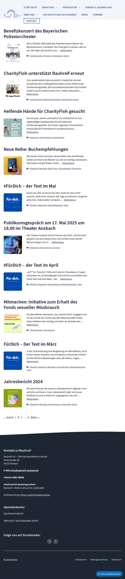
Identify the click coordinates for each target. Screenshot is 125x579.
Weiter (35, 417)
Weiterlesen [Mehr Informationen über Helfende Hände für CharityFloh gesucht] (32, 132)
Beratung (51, 7)
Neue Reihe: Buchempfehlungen (36, 149)
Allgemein (34, 137)
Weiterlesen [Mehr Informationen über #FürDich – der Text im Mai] (70, 199)
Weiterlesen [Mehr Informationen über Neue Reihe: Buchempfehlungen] (68, 163)
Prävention (73, 7)
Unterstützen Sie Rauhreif (60, 14)
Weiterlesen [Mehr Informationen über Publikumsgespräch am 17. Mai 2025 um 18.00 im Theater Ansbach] (58, 242)
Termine (98, 14)
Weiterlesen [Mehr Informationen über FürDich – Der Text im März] (32, 361)
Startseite (30, 7)
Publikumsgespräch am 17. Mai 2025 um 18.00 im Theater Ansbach (44, 225)
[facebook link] (56, 541)
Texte (66, 205)
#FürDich (33, 205)
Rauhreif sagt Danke (51, 99)
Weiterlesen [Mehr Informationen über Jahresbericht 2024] (32, 399)
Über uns (32, 14)
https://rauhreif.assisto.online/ (35, 494)
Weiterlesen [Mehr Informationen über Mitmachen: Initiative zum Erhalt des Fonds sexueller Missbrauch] (32, 324)
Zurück (8, 417)
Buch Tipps (52, 168)
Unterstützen (57, 56)
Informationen (36, 56)
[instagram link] (49, 541)
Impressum (116, 559)
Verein (66, 56)
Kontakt (31, 20)
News (85, 14)
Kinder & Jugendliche (98, 7)
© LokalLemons (10, 559)
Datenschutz (81, 559)
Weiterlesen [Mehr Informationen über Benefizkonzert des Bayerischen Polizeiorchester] (66, 50)
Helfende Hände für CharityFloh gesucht (44, 111)
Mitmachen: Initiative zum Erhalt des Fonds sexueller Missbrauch (40, 304)
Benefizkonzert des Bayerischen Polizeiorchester (36, 33)
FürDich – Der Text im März (30, 344)
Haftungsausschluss (99, 559)
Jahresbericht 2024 (23, 381)
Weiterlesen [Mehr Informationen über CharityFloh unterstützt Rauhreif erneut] (32, 94)
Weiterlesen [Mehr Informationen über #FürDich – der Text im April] (66, 279)
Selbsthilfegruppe (55, 205)
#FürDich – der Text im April (31, 265)
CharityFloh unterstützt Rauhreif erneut (44, 73)
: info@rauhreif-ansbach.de (24, 470)
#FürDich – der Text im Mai (30, 186)
